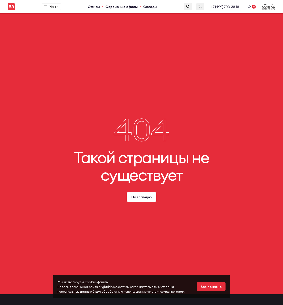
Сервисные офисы (121, 6)
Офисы (94, 6)
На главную (141, 197)
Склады (150, 6)
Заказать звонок (200, 6)
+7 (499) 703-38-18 (225, 6)
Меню (51, 6)
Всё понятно (211, 286)
